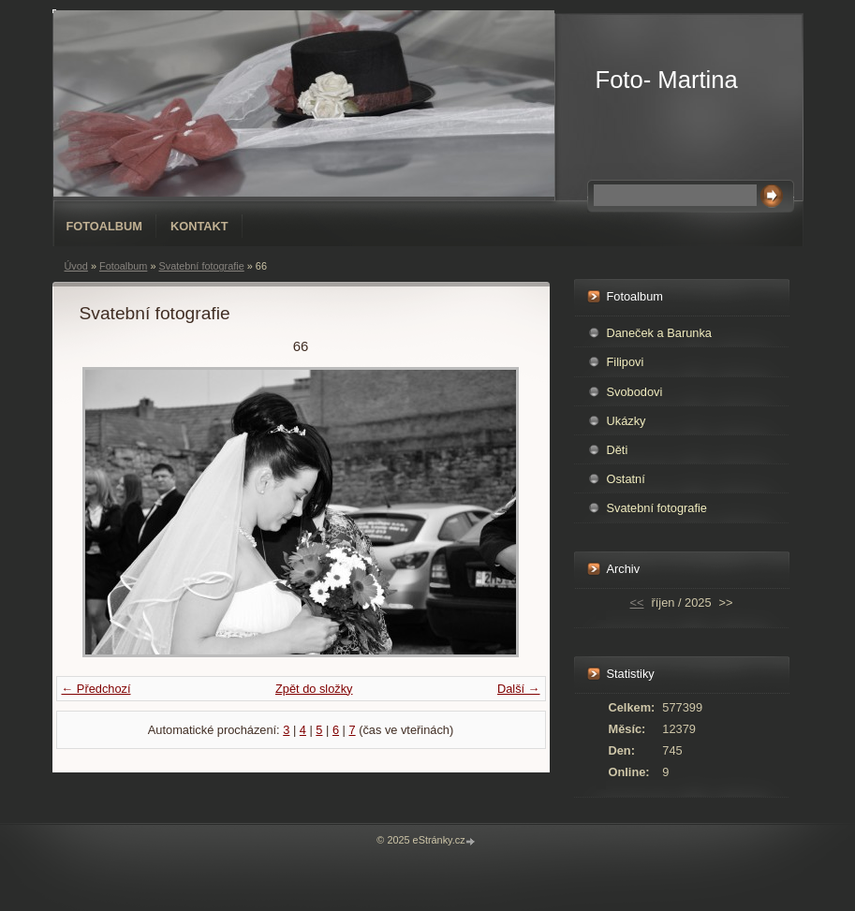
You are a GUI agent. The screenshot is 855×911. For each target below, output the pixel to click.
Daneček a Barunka (659, 333)
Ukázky (626, 421)
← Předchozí (96, 689)
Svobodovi (635, 392)
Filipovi (625, 362)
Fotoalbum (104, 226)
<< (637, 602)
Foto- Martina (667, 79)
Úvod (76, 266)
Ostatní (626, 479)
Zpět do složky (314, 689)
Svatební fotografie (200, 266)
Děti (617, 450)
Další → (518, 689)
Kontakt (199, 226)
